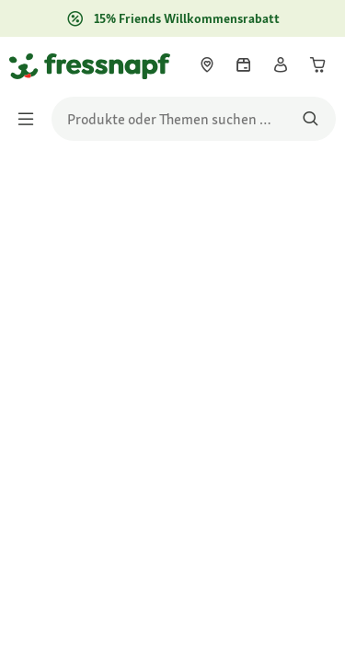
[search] (194, 119)
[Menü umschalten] (31, 119)
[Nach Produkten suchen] (310, 119)
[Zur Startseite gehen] (30, 65)
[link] (207, 64)
